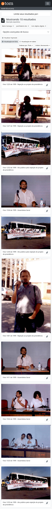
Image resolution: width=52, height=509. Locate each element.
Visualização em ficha (10, 42)
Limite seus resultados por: (26, 14)
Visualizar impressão (9, 38)
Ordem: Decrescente (42, 45)
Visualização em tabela (27, 42)
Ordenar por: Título (25, 45)
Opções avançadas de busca (15, 32)
